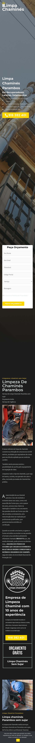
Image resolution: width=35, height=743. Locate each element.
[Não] (33, 737)
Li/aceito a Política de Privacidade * (17, 295)
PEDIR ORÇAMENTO (13, 304)
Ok (18, 740)
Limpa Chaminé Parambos (12, 713)
